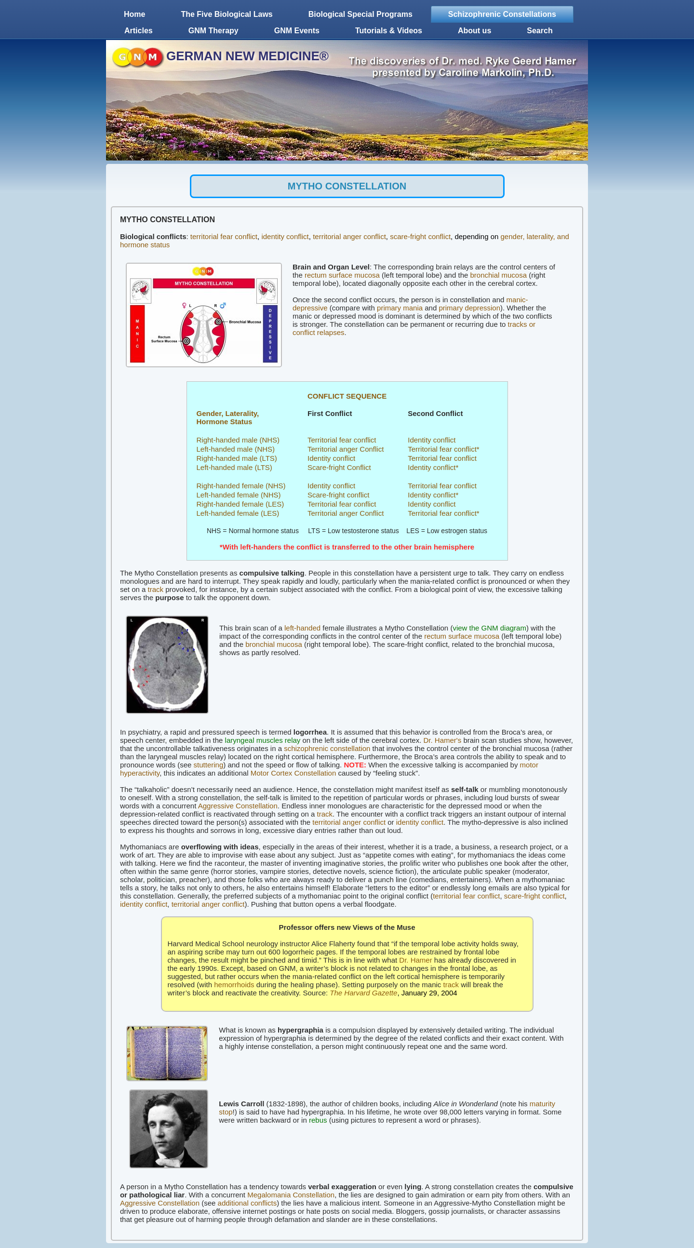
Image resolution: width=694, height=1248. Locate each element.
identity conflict (284, 236)
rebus (318, 1120)
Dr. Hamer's (443, 740)
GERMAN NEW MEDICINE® (247, 56)
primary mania (400, 308)
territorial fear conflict (223, 236)
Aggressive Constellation (238, 806)
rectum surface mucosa (342, 275)
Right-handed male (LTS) (237, 458)
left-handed (302, 628)
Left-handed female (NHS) (239, 495)
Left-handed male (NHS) (236, 449)
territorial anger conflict (349, 236)
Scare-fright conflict (338, 495)
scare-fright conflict (420, 236)
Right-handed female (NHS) (241, 486)
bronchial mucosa (498, 275)
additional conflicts (247, 1203)
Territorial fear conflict (341, 440)
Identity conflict (431, 440)
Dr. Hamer (415, 960)
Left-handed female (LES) (238, 513)
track (156, 589)
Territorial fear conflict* (443, 449)
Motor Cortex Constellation (293, 773)
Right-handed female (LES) (240, 504)
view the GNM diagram (489, 628)
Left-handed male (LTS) (234, 467)
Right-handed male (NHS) (238, 440)
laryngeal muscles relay (263, 740)
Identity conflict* (433, 467)
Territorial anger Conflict (345, 449)
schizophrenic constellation (327, 748)
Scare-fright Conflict (339, 467)
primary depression (469, 308)
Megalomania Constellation (290, 1195)
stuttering (209, 765)
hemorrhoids (234, 984)
